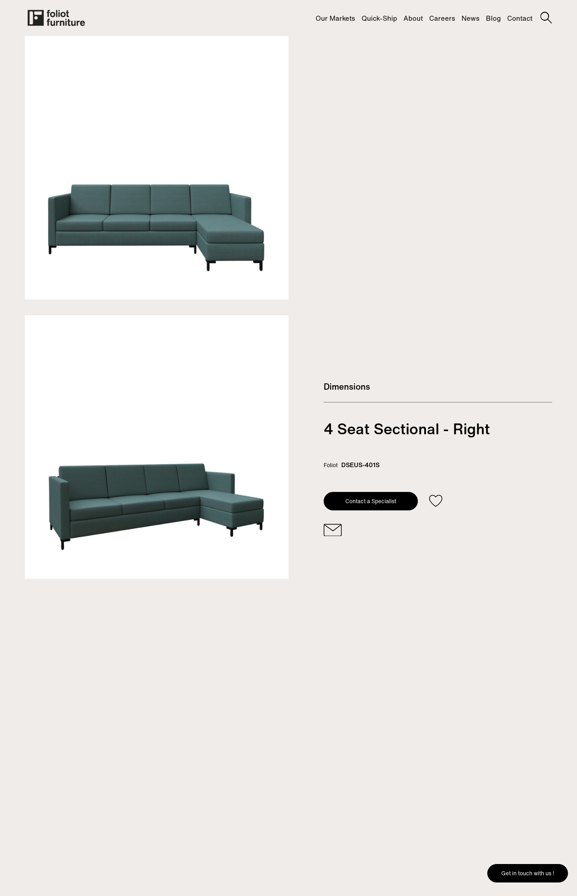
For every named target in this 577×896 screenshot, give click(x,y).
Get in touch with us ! (527, 873)
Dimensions (347, 386)
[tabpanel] (156, 168)
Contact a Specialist (370, 501)
